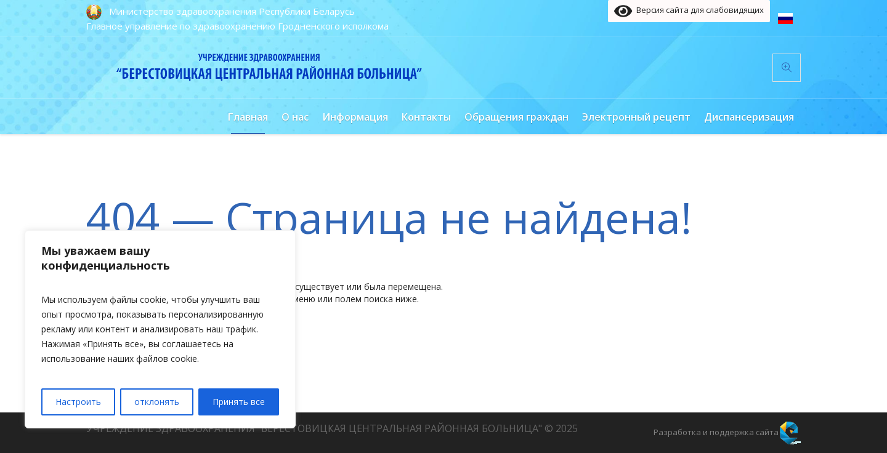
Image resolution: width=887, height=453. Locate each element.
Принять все (239, 401)
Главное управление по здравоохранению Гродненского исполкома (237, 26)
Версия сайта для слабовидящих (689, 11)
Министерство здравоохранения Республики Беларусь (232, 11)
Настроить (78, 401)
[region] (160, 329)
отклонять (156, 401)
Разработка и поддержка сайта (716, 432)
